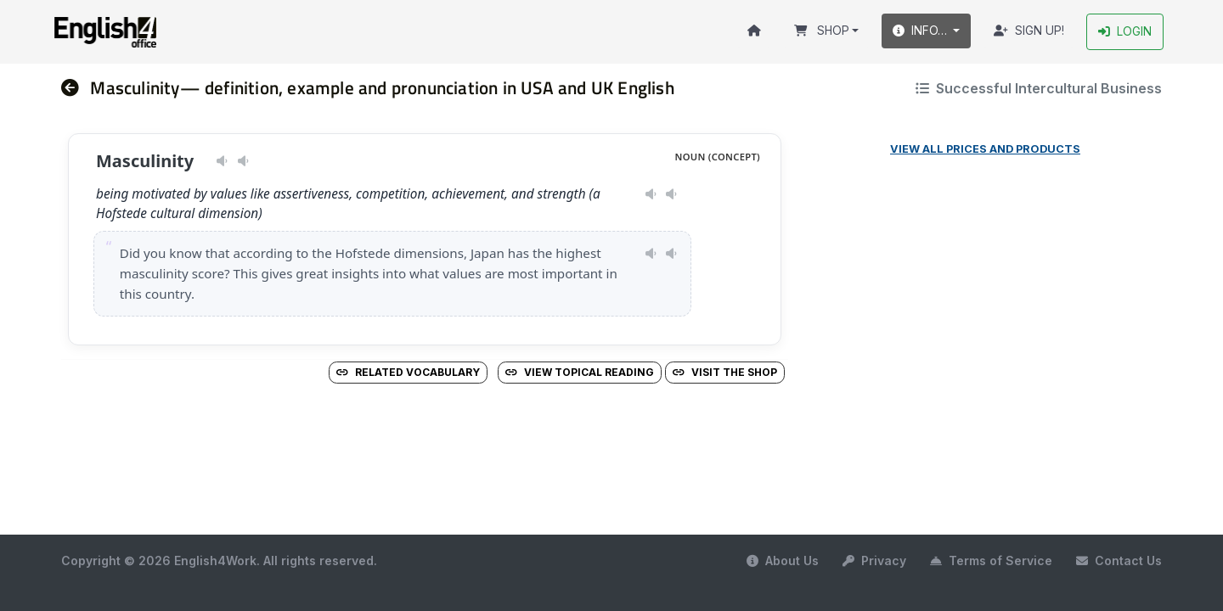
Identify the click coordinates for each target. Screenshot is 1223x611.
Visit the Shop (725, 372)
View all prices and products (985, 149)
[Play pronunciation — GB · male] (243, 161)
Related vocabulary (408, 372)
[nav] (75, 87)
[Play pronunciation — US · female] (222, 161)
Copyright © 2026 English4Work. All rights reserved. (219, 560)
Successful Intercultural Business (1039, 88)
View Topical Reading (579, 372)
